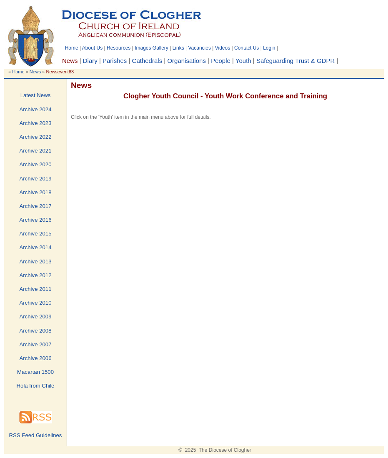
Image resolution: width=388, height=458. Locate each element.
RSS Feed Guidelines (35, 435)
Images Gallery (151, 48)
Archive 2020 (36, 164)
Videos (222, 48)
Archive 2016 (36, 220)
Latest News (35, 95)
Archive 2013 (36, 261)
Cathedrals (147, 60)
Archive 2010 (36, 303)
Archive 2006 (36, 358)
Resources (118, 48)
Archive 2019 (36, 178)
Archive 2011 (36, 289)
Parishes (115, 60)
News (35, 71)
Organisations (186, 60)
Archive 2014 (36, 247)
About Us (92, 48)
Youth (243, 60)
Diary (90, 60)
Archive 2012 (36, 275)
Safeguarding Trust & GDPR (295, 60)
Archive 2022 (36, 137)
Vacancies (199, 48)
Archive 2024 (36, 109)
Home (71, 48)
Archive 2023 (36, 123)
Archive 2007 (36, 344)
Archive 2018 (36, 192)
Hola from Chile (36, 386)
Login (269, 48)
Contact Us (246, 48)
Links (178, 48)
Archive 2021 (36, 151)
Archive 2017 (36, 206)
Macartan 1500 (35, 372)
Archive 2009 (36, 316)
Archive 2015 (36, 233)
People (220, 60)
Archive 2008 (36, 331)
